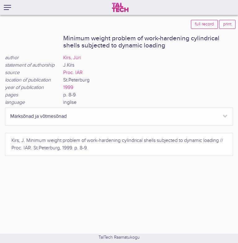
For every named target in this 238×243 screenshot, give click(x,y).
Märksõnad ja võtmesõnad (38, 116)
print (227, 24)
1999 (68, 88)
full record (204, 24)
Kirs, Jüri (72, 58)
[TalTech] (120, 7)
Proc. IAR (73, 73)
